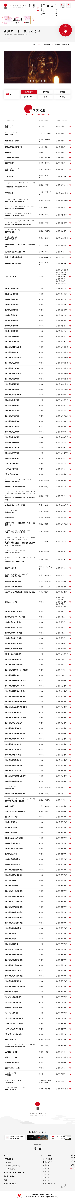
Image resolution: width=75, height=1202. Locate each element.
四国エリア (47, 1180)
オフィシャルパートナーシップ (43, 8)
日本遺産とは (34, 5)
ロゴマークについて (13, 1166)
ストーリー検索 (38, 6)
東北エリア (47, 1165)
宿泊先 (62, 92)
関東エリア (47, 1168)
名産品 (62, 97)
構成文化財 (29, 92)
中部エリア (47, 1171)
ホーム (30, 5)
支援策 (8, 1162)
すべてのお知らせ (56, 9)
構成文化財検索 (48, 4)
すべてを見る (47, 1159)
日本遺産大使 (10, 1169)
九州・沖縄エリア (49, 1184)
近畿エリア (47, 1174)
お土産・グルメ (28, 97)
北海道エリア (47, 1162)
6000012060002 (46, 1194)
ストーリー (14, 94)
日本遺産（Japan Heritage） (48, 1196)
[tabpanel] (37, 67)
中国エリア (47, 1177)
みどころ (45, 97)
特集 (52, 4)
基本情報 (45, 92)
